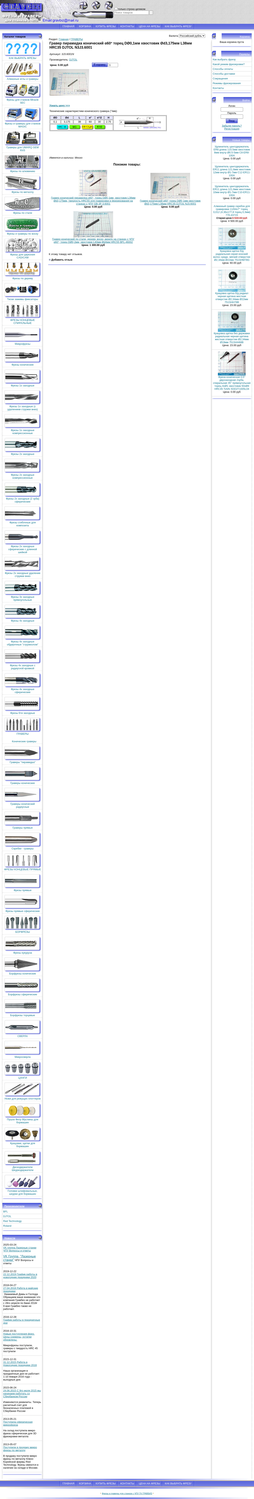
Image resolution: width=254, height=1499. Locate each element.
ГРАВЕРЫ (22, 726)
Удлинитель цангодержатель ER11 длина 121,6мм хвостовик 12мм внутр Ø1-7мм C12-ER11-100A (232, 171)
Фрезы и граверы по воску (22, 226)
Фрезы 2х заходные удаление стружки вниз (22, 567)
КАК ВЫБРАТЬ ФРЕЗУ (178, 26)
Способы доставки (224, 73)
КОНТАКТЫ (127, 26)
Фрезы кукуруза (22, 945)
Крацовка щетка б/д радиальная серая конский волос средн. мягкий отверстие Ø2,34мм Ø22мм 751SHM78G (231, 255)
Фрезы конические (22, 357)
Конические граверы (24, 740)
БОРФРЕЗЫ (22, 924)
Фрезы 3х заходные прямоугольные (22, 590)
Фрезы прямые (22, 883)
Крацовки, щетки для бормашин (22, 1137)
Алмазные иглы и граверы (22, 71)
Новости (9, 1238)
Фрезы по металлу (22, 184)
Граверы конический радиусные (22, 797)
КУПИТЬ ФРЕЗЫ (106, 26)
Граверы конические (22, 775)
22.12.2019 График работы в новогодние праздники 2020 (20, 1276)
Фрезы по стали (22, 205)
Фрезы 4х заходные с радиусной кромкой (22, 659)
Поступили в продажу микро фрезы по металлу (20, 1449)
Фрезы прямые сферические (22, 903)
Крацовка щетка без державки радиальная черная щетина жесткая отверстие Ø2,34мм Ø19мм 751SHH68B (232, 338)
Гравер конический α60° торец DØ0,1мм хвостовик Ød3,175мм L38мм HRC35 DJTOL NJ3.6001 (170, 202)
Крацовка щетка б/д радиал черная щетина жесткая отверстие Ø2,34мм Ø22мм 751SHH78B (231, 298)
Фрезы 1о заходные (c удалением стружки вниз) (22, 400)
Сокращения (220, 78)
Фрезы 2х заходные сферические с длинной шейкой (22, 542)
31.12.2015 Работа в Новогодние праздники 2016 (20, 1364)
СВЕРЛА (22, 1029)
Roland (7, 1225)
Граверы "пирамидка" (22, 755)
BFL (5, 1211)
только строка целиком (131, 9)
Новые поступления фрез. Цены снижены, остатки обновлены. (19, 1336)
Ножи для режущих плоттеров (22, 1091)
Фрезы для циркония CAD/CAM (22, 248)
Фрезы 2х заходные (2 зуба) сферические (22, 492)
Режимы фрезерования (227, 83)
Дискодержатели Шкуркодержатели (22, 1161)
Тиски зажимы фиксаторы (22, 292)
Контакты (218, 88)
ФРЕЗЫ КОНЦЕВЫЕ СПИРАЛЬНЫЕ (22, 313)
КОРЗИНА (85, 26)
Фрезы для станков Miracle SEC (22, 93)
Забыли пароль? (232, 125)
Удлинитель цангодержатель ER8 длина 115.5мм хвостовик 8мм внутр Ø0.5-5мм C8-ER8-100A (232, 151)
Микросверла (22, 1049)
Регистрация (231, 128)
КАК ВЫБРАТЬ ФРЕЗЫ (22, 50)
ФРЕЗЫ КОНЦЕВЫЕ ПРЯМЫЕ (22, 862)
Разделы (244, 54)
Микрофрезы (22, 336)
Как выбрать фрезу (224, 59)
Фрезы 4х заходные (22, 613)
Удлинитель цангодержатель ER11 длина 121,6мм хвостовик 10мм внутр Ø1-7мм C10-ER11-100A (232, 191)
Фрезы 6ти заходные (22, 705)
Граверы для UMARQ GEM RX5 (22, 141)
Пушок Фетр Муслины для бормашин (22, 1113)
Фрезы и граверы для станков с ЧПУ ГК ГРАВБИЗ (127, 1493)
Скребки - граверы (22, 841)
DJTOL (7, 1216)
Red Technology (12, 1221)
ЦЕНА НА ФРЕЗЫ (149, 26)
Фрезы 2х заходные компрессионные (22, 468)
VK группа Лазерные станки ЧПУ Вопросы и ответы (19, 1249)
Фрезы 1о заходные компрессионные (22, 424)
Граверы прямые (22, 820)
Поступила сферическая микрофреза (18, 1423)
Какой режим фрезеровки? (229, 64)
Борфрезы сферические (22, 987)
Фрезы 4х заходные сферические (22, 683)
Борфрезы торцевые (22, 1008)
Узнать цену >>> (59, 105)
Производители (14, 1206)
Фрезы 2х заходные (22, 446)
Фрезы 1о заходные (22, 378)
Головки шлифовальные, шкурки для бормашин (22, 1184)
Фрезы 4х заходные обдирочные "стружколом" (22, 635)
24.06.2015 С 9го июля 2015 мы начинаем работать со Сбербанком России (22, 1393)
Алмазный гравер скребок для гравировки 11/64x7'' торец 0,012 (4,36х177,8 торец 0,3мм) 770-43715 (231, 211)
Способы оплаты (223, 68)
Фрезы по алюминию (22, 164)
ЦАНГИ (22, 1070)
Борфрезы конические (22, 966)
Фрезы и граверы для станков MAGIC (22, 117)
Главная (63, 39)
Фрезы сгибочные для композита (22, 516)
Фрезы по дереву (22, 271)
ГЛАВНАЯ (68, 26)
